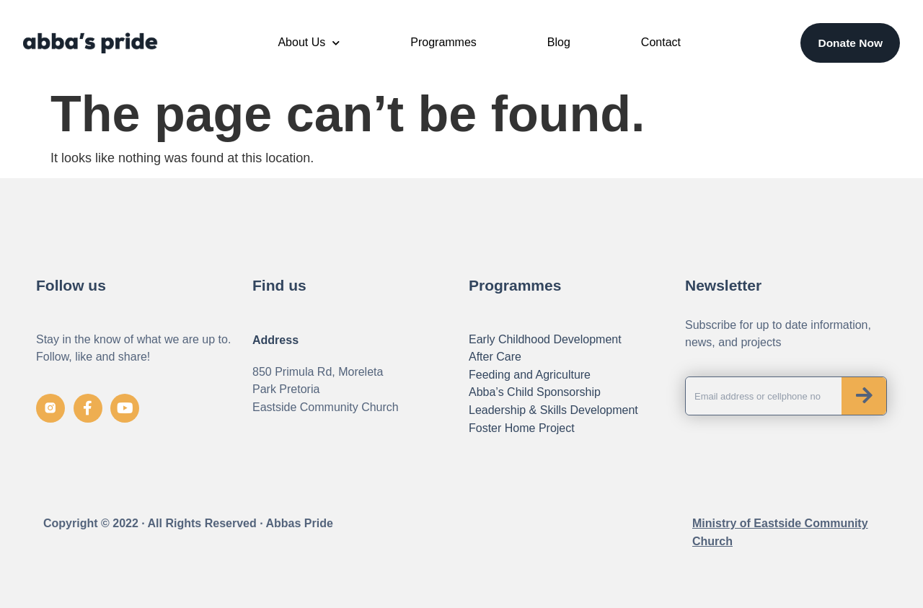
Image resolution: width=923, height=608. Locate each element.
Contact (661, 42)
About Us (309, 43)
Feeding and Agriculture (530, 375)
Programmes (443, 42)
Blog (558, 42)
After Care (495, 357)
